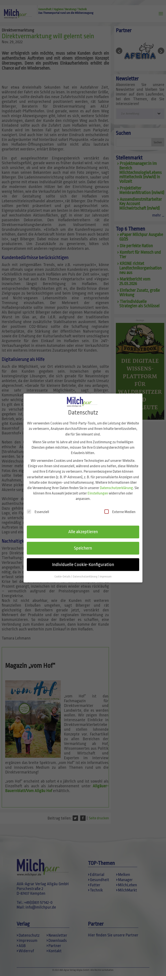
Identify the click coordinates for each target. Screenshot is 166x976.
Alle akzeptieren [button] (83, 529)
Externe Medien (120, 509)
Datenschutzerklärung (116, 485)
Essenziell (38, 509)
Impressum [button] (106, 574)
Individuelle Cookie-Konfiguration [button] (83, 562)
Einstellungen (98, 491)
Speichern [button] (83, 545)
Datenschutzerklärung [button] (85, 574)
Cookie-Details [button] (62, 574)
